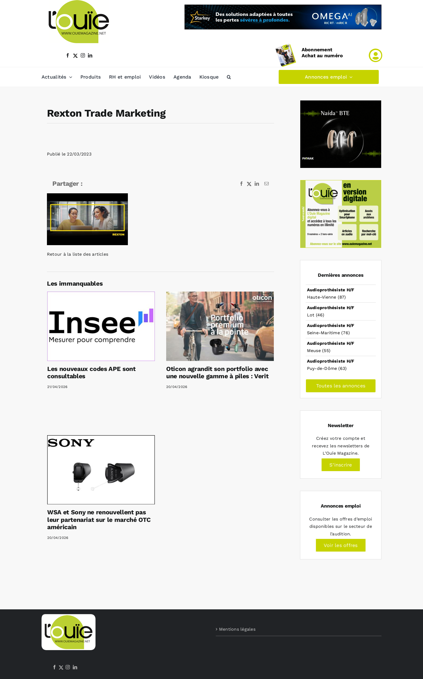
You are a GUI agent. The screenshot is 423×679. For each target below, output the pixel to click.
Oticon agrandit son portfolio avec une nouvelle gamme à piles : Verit (217, 372)
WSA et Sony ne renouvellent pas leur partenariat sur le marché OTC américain (99, 520)
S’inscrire (340, 465)
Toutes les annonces (341, 386)
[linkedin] (90, 55)
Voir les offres (341, 545)
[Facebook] (54, 667)
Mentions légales (237, 629)
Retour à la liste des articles (77, 254)
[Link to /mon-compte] (375, 55)
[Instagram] (68, 667)
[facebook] (68, 55)
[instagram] (83, 55)
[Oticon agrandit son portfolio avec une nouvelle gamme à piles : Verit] (220, 326)
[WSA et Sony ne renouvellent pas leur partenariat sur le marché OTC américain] (101, 469)
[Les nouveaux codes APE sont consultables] (101, 326)
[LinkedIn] (75, 667)
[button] (229, 77)
